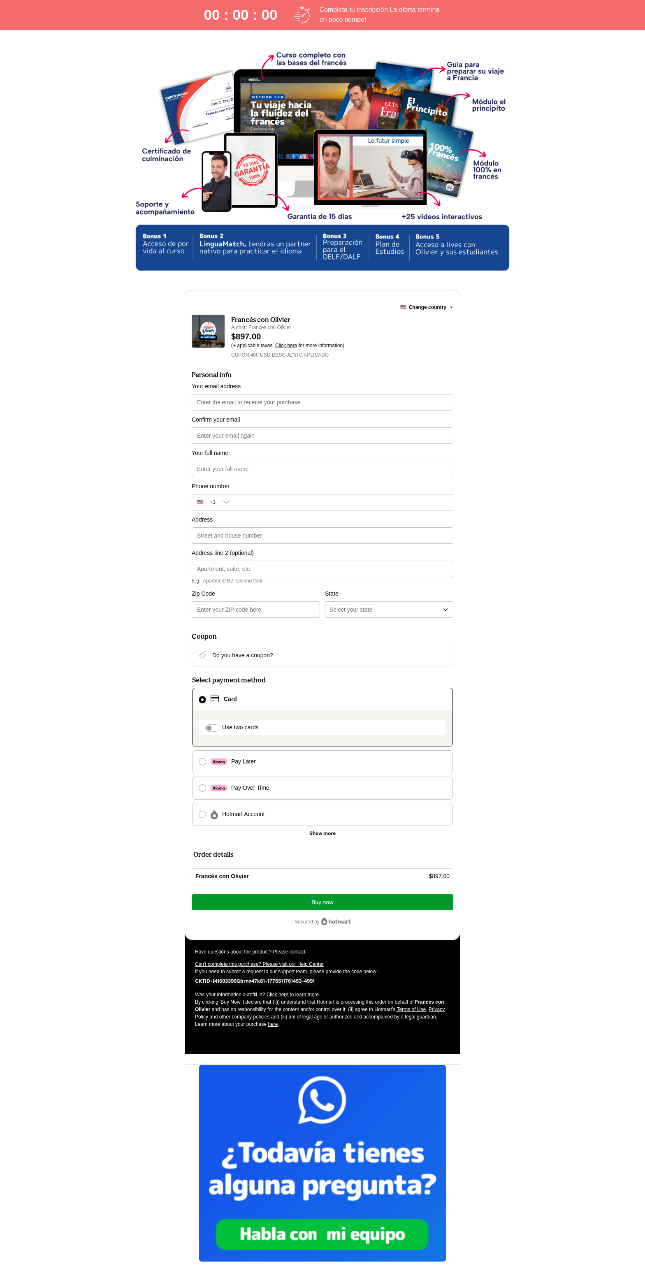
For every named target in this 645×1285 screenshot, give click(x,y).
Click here (286, 345)
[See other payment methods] (322, 833)
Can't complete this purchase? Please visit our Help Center (259, 964)
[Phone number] (344, 502)
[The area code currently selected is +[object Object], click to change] (214, 502)
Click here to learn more (293, 994)
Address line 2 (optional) (223, 553)
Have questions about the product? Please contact (250, 952)
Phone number (211, 486)
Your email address (216, 386)
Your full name (210, 453)
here (273, 1024)
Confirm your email (216, 419)
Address (202, 519)
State (332, 593)
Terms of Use (410, 1009)
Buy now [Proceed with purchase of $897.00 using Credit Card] (322, 902)
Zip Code (203, 593)
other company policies (244, 1017)
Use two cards (240, 727)
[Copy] (255, 980)
